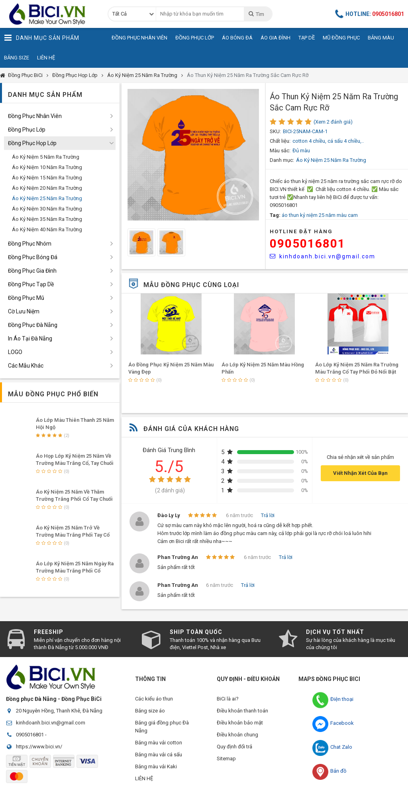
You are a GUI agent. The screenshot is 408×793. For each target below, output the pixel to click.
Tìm (256, 14)
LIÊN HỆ (144, 778)
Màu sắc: (280, 150)
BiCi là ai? (228, 699)
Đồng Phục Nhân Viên (139, 38)
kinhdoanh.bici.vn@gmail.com (322, 256)
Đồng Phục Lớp (194, 38)
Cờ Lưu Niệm (23, 311)
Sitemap (226, 759)
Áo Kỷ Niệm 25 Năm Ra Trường (142, 75)
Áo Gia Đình (275, 38)
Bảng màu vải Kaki (156, 766)
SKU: (275, 131)
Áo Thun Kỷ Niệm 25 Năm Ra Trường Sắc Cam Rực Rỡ (247, 75)
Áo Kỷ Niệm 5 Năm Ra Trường (45, 157)
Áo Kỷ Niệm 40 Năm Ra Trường (47, 229)
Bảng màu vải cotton (158, 743)
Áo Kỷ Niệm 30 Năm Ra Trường (47, 209)
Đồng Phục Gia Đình (32, 271)
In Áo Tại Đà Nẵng (30, 338)
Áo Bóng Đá (237, 38)
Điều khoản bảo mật (240, 723)
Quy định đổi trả (234, 747)
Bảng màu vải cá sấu (158, 755)
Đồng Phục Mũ (26, 298)
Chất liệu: (280, 141)
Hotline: (369, 14)
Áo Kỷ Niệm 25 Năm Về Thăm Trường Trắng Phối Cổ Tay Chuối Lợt (74, 499)
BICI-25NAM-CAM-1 (305, 131)
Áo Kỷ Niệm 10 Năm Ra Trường (47, 167)
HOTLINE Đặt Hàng (301, 231)
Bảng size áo (150, 711)
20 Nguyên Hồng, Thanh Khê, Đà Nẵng (59, 711)
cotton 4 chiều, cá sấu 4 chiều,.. (328, 141)
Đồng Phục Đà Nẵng (32, 325)
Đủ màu (301, 150)
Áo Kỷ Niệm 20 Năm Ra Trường (47, 188)
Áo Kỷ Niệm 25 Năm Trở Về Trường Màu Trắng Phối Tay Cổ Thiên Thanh (73, 535)
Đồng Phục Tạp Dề (31, 284)
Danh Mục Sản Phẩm (41, 38)
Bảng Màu (381, 38)
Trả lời (268, 515)
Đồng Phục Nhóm (29, 243)
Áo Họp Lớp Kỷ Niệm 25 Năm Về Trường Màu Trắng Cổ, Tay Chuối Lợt (75, 463)
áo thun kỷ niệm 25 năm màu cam (320, 215)
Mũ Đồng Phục (341, 38)
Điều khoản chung (237, 735)
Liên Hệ (46, 58)
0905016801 (307, 243)
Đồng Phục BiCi (25, 75)
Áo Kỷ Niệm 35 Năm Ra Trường (47, 219)
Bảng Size (16, 58)
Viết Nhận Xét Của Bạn (360, 473)
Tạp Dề (306, 38)
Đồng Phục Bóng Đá (32, 257)
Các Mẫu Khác (25, 365)
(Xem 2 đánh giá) (333, 122)
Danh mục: (282, 160)
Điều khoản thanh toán (242, 711)
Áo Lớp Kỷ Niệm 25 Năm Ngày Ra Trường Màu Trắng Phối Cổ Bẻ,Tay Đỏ (75, 571)
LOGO (15, 352)
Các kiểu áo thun (154, 699)
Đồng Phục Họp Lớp (75, 75)
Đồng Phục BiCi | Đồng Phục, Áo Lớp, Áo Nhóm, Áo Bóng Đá (50, 14)
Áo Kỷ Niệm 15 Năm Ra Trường (47, 178)
